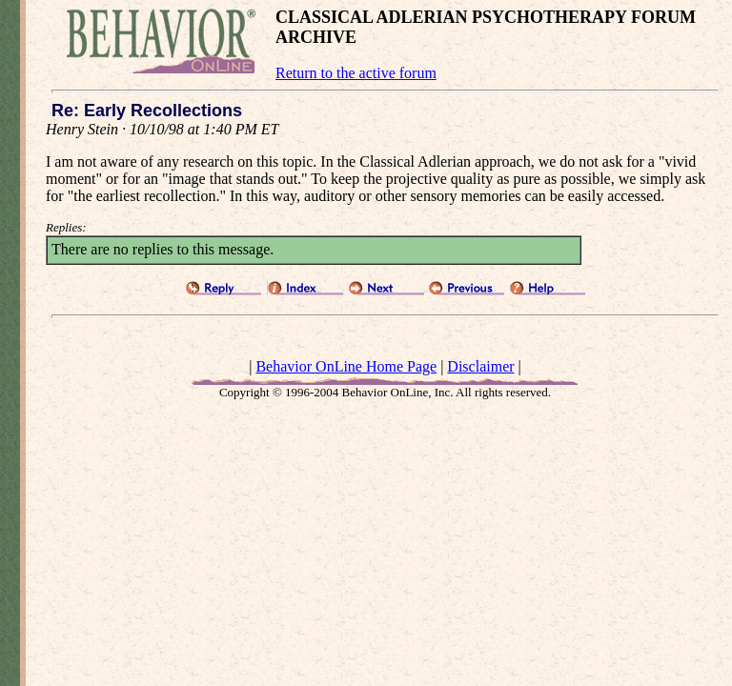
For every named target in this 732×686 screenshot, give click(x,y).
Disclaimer (480, 366)
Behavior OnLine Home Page (346, 366)
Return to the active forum (356, 73)
